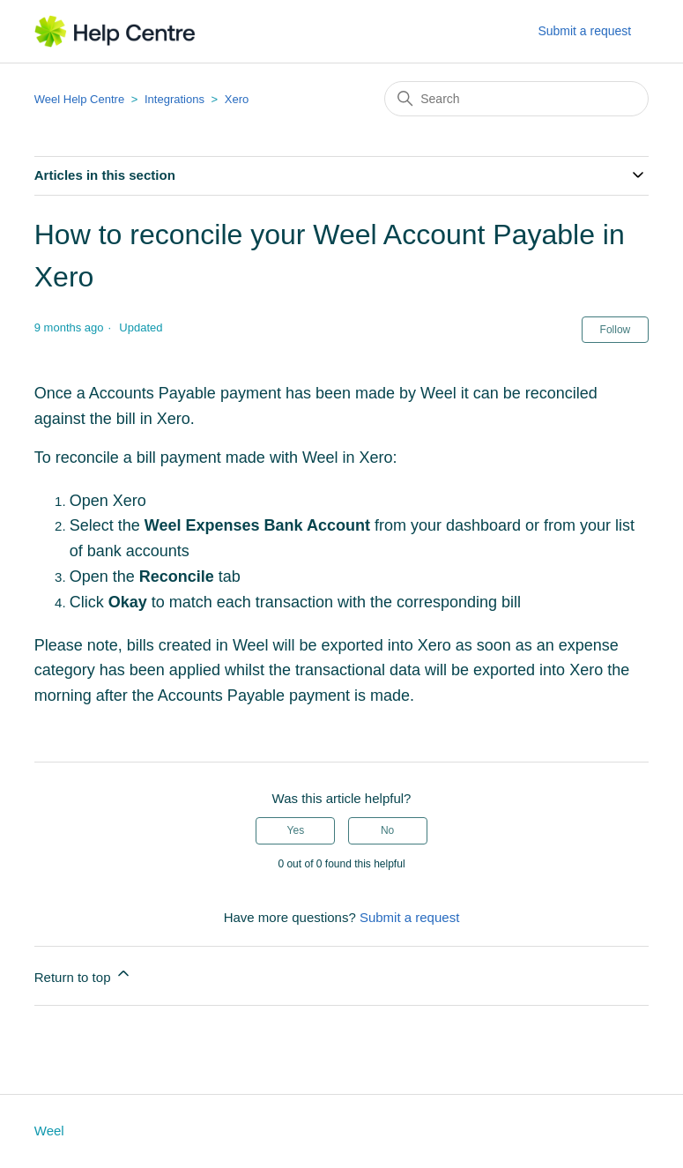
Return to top (83, 974)
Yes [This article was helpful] (296, 830)
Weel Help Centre (79, 99)
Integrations (174, 99)
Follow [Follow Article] (615, 330)
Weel (49, 1130)
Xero (237, 99)
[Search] (516, 98)
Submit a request (584, 31)
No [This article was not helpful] (387, 830)
